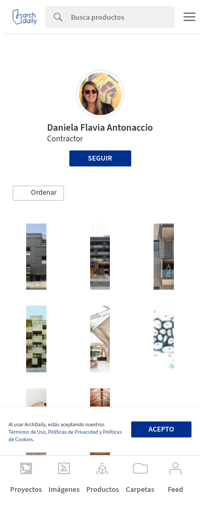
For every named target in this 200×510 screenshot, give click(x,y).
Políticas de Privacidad (73, 432)
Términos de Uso (27, 432)
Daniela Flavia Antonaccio (100, 127)
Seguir (100, 158)
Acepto (161, 429)
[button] (38, 193)
